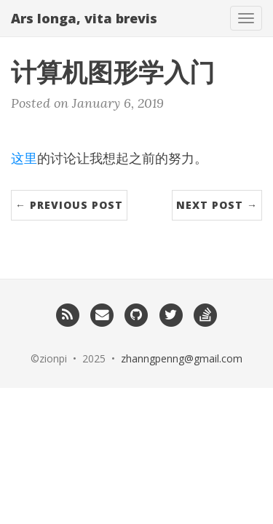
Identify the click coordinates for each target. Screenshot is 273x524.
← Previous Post (69, 205)
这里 (24, 158)
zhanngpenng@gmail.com (181, 358)
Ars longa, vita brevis (84, 18)
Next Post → (217, 205)
